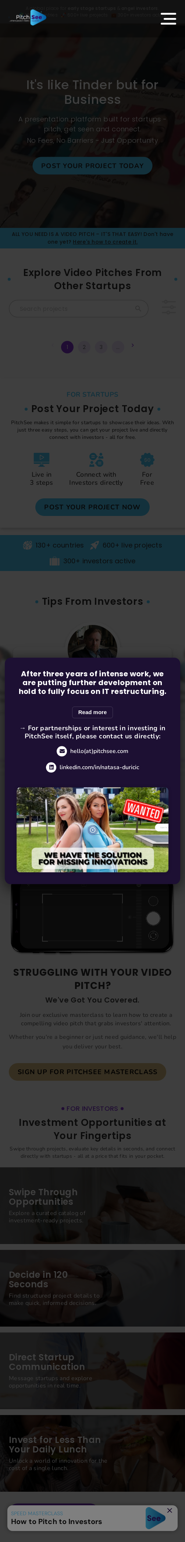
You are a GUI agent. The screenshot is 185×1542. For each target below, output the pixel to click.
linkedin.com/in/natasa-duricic (92, 767)
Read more (92, 712)
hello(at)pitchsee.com (92, 751)
